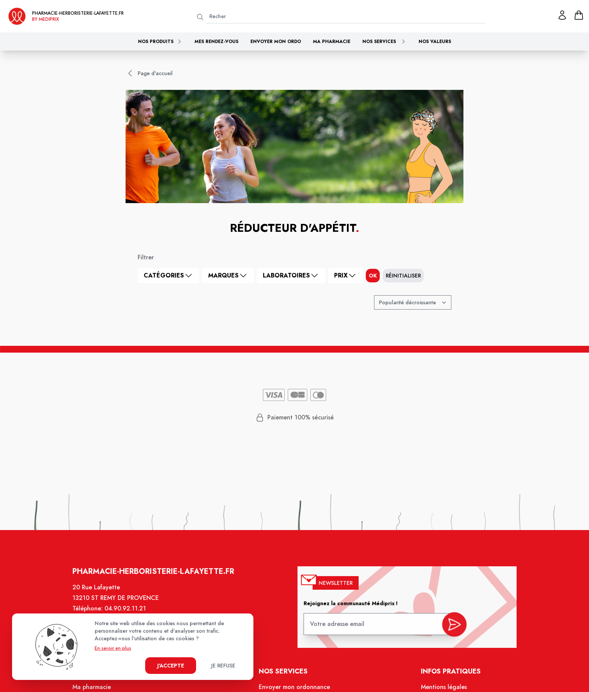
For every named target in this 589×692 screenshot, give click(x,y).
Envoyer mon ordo (275, 41)
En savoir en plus (113, 648)
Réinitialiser (403, 275)
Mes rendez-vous (216, 41)
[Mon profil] (562, 15)
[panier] (579, 15)
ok (373, 275)
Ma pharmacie (331, 41)
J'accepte (170, 665)
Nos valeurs (435, 41)
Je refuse (223, 665)
